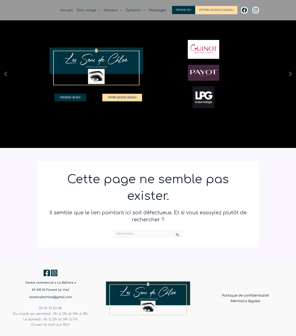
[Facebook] (244, 10)
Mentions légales (245, 301)
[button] (6, 74)
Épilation (135, 10)
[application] (98, 10)
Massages (157, 10)
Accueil (66, 10)
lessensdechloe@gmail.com (50, 297)
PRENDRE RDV (183, 10)
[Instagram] (255, 10)
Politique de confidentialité (245, 295)
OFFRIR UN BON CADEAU (216, 10)
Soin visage (88, 10)
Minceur (113, 10)
